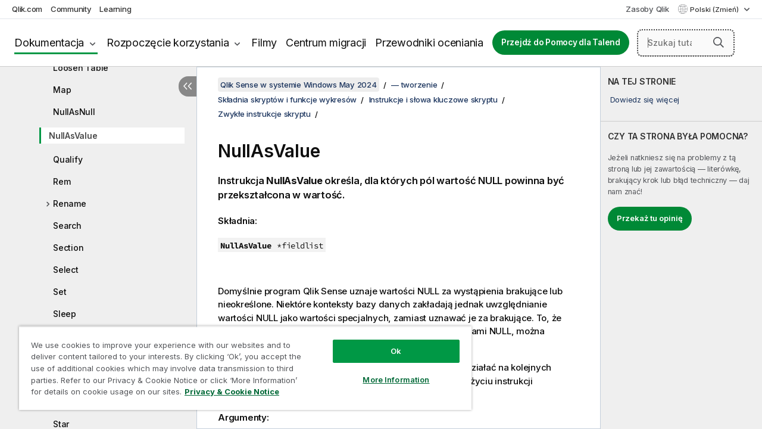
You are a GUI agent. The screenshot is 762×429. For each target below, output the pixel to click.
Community (71, 9)
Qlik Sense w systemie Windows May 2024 (298, 84)
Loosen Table (80, 68)
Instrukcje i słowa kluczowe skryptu (433, 99)
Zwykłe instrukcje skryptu (264, 114)
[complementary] (681, 248)
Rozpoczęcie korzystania (168, 42)
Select (66, 270)
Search (67, 225)
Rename (69, 203)
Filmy (264, 42)
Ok (387, 342)
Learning (115, 9)
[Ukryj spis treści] (187, 86)
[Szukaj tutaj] (685, 42)
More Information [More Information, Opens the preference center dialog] (387, 370)
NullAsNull (74, 112)
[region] (240, 363)
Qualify (67, 159)
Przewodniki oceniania (429, 42)
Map (62, 90)
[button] (718, 42)
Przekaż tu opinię (650, 218)
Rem (61, 181)
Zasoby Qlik (647, 9)
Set (59, 292)
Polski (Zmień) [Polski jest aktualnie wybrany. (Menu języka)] (715, 9)
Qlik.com (27, 9)
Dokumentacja (49, 42)
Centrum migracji (326, 42)
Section (68, 248)
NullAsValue (73, 135)
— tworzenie (414, 84)
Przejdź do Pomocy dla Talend (560, 42)
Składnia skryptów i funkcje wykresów (287, 99)
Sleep (64, 314)
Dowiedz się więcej (645, 99)
